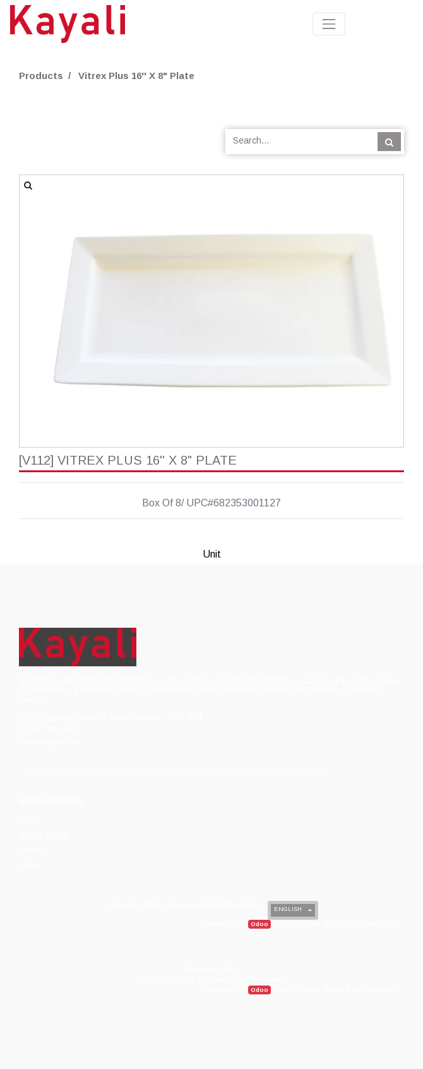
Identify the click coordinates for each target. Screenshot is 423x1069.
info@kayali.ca (48, 741)
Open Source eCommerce (348, 923)
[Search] (389, 141)
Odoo (259, 923)
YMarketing (268, 979)
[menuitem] (31, 819)
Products (41, 75)
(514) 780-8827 (50, 729)
